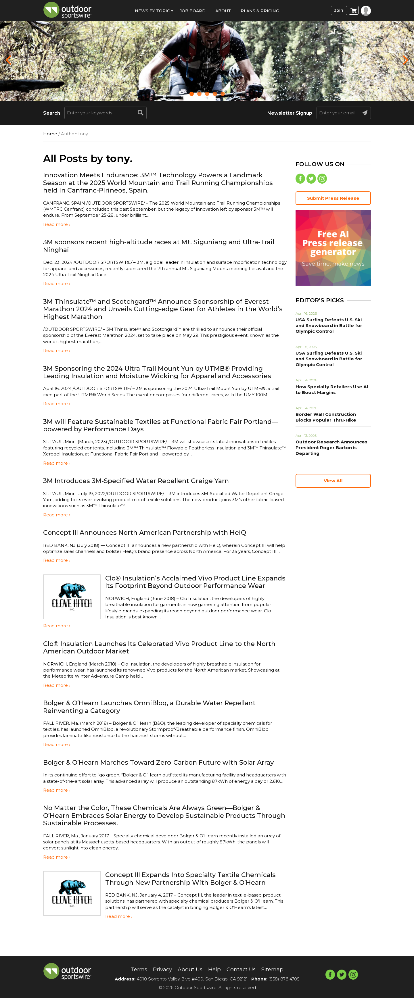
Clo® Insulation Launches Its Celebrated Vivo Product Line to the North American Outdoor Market (156, 655)
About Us (189, 969)
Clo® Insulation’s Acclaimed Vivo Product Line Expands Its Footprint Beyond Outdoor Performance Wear (186, 585)
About (223, 11)
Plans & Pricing (260, 11)
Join (338, 10)
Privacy (160, 969)
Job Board (193, 11)
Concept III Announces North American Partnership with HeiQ (152, 532)
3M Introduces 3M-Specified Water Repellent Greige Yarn (143, 480)
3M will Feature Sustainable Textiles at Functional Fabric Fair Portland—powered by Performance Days (149, 425)
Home (50, 133)
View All (333, 481)
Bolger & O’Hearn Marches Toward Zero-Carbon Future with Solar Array (157, 773)
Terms (135, 969)
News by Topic (152, 11)
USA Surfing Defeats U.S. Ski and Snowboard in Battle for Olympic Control (332, 326)
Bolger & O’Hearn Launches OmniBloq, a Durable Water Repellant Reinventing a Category (158, 714)
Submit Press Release (333, 199)
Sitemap (276, 969)
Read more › (56, 224)
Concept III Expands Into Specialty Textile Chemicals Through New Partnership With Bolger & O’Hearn (196, 897)
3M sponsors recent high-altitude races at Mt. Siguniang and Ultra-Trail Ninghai (158, 245)
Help (214, 969)
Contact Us (242, 969)
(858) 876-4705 (284, 979)
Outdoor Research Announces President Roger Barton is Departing (329, 448)
